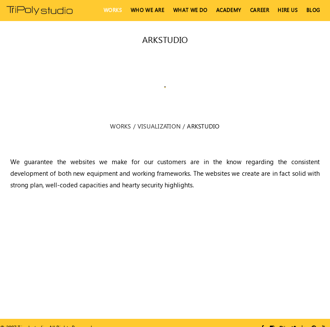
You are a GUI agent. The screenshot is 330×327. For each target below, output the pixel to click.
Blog (313, 10)
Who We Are (148, 10)
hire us (287, 10)
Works (113, 10)
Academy (228, 10)
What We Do (190, 10)
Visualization (159, 126)
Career (259, 10)
